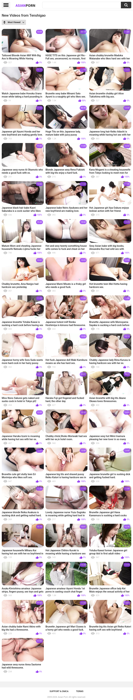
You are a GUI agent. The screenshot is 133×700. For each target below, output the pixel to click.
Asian (25, 5)
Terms (79, 691)
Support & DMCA (59, 691)
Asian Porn (63, 697)
